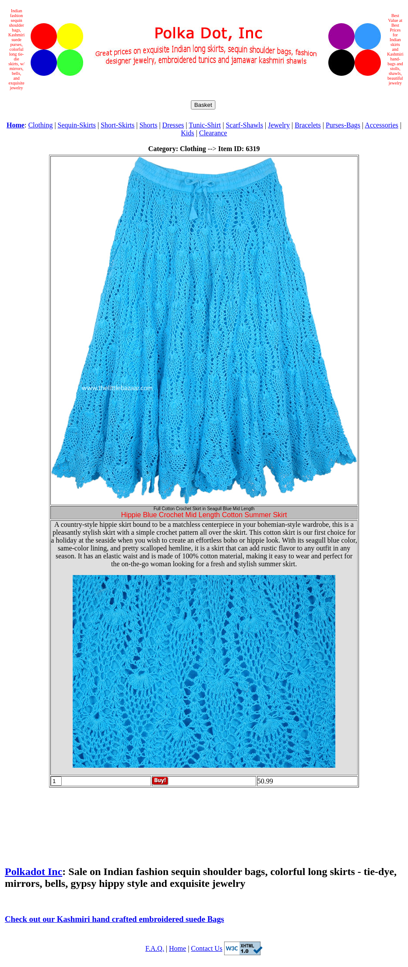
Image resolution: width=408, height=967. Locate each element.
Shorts (148, 125)
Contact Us (206, 948)
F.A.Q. (154, 948)
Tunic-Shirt (205, 125)
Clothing (40, 125)
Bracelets (308, 125)
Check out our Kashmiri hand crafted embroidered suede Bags (114, 919)
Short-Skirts (117, 125)
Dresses (173, 125)
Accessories (381, 125)
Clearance (213, 133)
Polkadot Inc (33, 871)
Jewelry (279, 125)
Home (177, 948)
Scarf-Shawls (244, 125)
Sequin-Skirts (77, 125)
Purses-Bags (343, 125)
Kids (187, 133)
